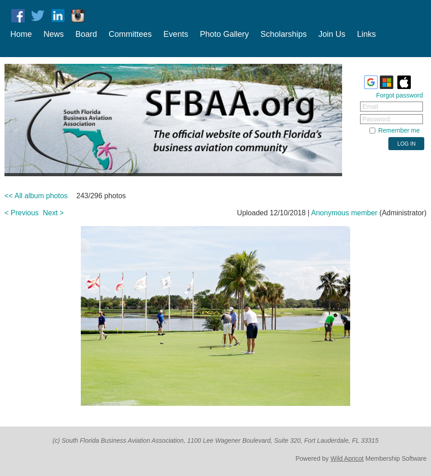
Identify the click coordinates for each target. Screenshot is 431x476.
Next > (53, 213)
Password (376, 119)
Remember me (399, 130)
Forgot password (399, 95)
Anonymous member (344, 213)
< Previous (21, 213)
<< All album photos (36, 196)
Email (370, 106)
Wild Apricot (347, 458)
